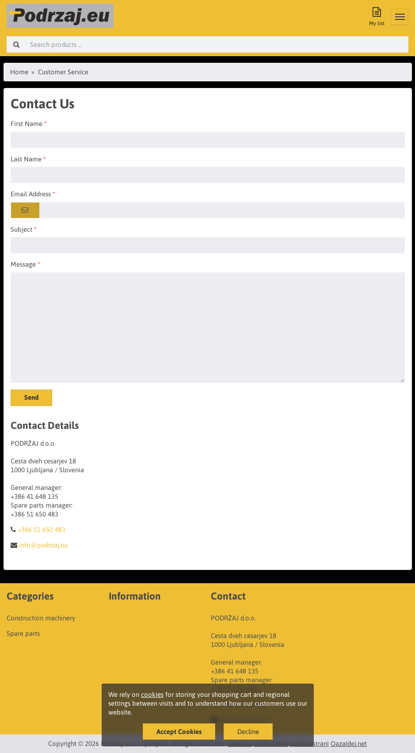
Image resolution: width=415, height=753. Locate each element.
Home (19, 72)
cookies (152, 694)
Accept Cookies (179, 731)
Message (23, 264)
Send (31, 397)
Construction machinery (41, 618)
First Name (26, 123)
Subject (21, 229)
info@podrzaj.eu (43, 545)
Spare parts (23, 633)
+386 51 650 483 (41, 529)
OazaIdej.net (349, 743)
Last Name (26, 159)
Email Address (31, 194)
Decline (248, 731)
